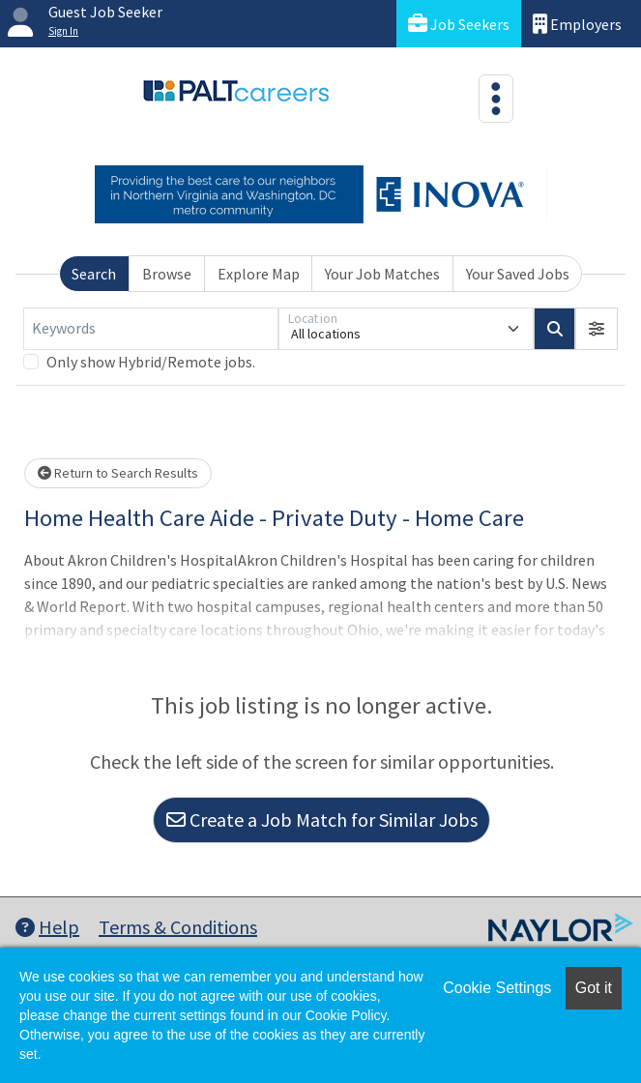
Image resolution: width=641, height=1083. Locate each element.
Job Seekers (459, 24)
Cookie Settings (497, 988)
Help (47, 927)
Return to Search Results (118, 473)
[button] (596, 328)
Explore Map (259, 273)
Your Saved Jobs (517, 273)
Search (94, 273)
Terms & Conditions (178, 927)
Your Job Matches (382, 273)
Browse (166, 273)
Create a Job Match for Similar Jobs (322, 819)
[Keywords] (150, 328)
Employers (577, 24)
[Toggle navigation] (496, 98)
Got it (593, 988)
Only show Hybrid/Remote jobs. (150, 361)
